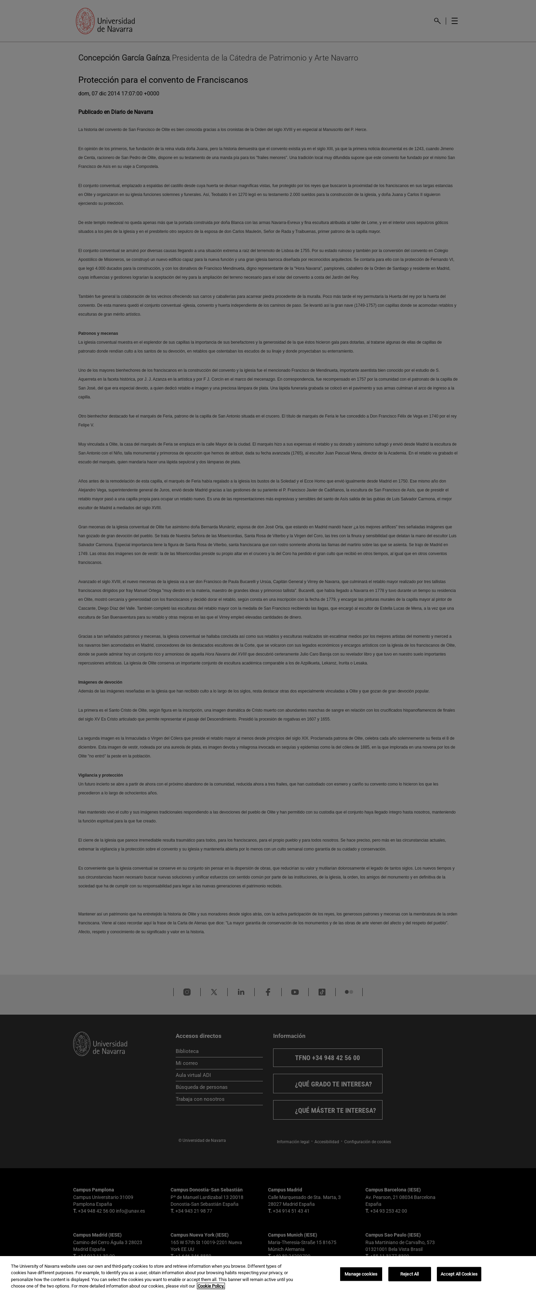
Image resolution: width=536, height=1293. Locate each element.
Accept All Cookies (459, 1274)
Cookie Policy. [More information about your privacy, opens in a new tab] (211, 1286)
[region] (268, 1274)
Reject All (409, 1274)
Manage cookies (361, 1274)
